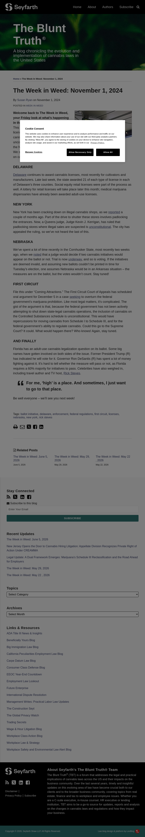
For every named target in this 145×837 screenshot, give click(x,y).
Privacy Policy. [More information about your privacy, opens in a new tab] (97, 143)
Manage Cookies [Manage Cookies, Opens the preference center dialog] (33, 152)
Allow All (108, 152)
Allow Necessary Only (80, 152)
